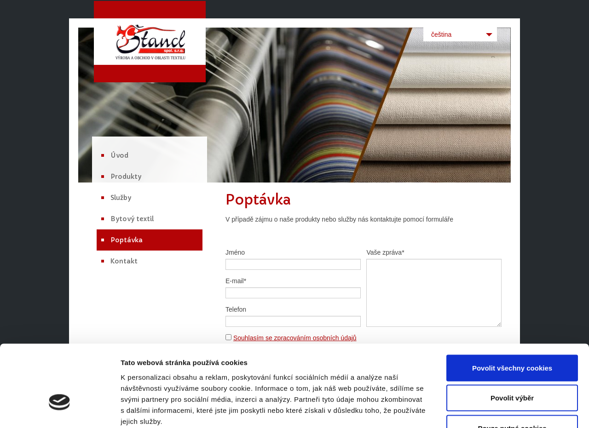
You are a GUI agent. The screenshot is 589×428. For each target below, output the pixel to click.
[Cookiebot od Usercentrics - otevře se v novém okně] (59, 410)
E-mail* (235, 281)
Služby (120, 198)
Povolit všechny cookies (512, 307)
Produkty (125, 176)
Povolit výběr (512, 338)
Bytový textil (132, 219)
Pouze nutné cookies (512, 367)
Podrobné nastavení (494, 410)
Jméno (235, 252)
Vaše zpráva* (385, 252)
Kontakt (124, 261)
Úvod (119, 155)
